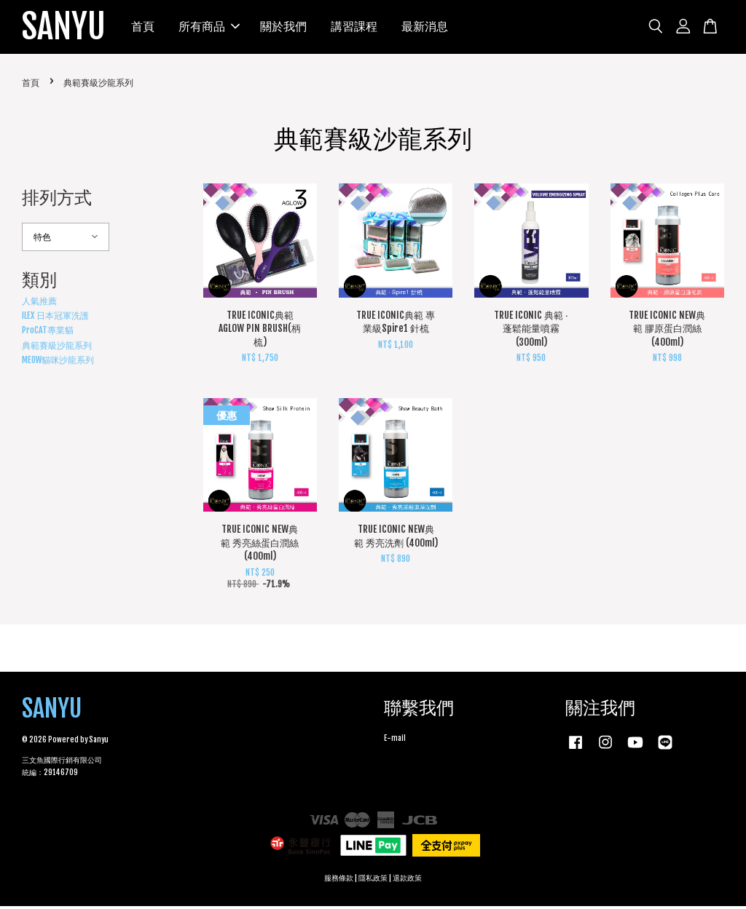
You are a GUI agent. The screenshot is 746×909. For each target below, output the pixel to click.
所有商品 (209, 27)
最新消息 (425, 27)
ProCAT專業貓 (48, 333)
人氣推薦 (39, 303)
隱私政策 (373, 881)
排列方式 (57, 200)
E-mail (395, 740)
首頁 (143, 27)
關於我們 (284, 27)
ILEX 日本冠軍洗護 (55, 317)
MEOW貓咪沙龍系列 (58, 362)
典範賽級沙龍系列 (57, 347)
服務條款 (338, 881)
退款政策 (407, 881)
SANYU (64, 28)
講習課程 (354, 27)
